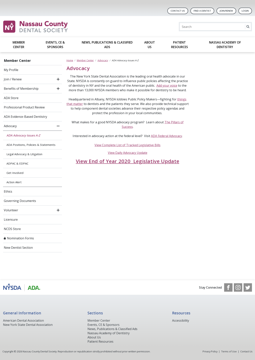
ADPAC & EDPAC (17, 163)
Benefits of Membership (21, 88)
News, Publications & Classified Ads (107, 44)
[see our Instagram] (238, 287)
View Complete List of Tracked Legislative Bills (127, 145)
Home (70, 60)
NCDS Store (12, 229)
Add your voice (166, 85)
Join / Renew (13, 79)
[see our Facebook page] (228, 287)
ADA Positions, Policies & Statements (30, 145)
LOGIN (245, 10)
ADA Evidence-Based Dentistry (25, 117)
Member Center (19, 44)
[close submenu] (58, 126)
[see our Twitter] (248, 287)
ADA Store (11, 98)
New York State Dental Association (28, 325)
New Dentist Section (18, 247)
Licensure (11, 219)
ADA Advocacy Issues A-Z (23, 135)
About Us (149, 44)
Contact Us (178, 10)
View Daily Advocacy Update (127, 153)
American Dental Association (23, 320)
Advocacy (10, 126)
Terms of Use (229, 351)
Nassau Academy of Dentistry (225, 44)
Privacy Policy (210, 351)
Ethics (8, 191)
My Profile (11, 70)
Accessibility (180, 320)
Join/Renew (226, 10)
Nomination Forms (20, 238)
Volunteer (11, 210)
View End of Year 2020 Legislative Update (127, 161)
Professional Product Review (24, 107)
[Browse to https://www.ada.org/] (22, 287)
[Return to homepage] (52, 26)
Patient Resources (179, 44)
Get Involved (14, 173)
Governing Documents (20, 201)
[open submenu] (58, 79)
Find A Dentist (202, 10)
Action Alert (14, 182)
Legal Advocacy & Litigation (24, 154)
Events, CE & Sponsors (55, 44)
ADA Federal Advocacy (166, 136)
